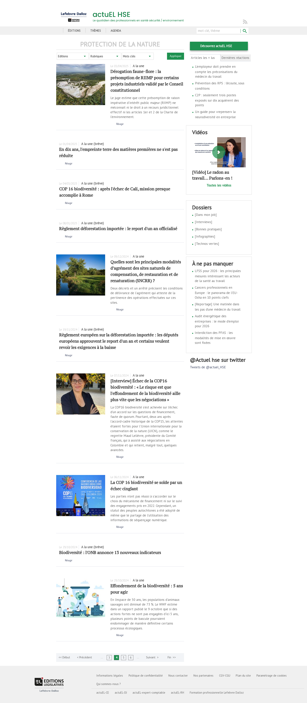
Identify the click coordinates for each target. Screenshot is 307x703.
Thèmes (95, 30)
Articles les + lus (205, 57)
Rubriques (96, 56)
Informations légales (109, 675)
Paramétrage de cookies (271, 675)
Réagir (120, 124)
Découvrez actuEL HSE (216, 46)
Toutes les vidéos (219, 185)
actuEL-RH (177, 692)
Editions (63, 56)
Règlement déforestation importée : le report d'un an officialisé (118, 228)
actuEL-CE (102, 692)
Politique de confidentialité (146, 675)
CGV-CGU (224, 675)
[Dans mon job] (206, 215)
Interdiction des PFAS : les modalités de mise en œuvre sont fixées (215, 338)
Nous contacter (178, 675)
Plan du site (243, 675)
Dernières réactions (235, 58)
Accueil (57, 30)
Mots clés (129, 56)
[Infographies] (205, 236)
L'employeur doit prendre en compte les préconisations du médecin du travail (216, 71)
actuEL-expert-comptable (149, 692)
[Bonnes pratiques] (208, 229)
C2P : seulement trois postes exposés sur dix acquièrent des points (217, 100)
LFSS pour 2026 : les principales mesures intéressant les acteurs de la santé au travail (218, 276)
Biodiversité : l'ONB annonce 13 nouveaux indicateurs (110, 552)
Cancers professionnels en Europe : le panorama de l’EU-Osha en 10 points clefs (216, 292)
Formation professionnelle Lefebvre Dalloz (217, 692)
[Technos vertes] (207, 244)
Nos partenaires (203, 675)
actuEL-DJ (121, 692)
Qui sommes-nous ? (108, 684)
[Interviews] (203, 222)
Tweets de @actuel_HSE (208, 367)
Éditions (74, 30)
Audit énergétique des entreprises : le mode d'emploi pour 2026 (217, 321)
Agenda (116, 30)
